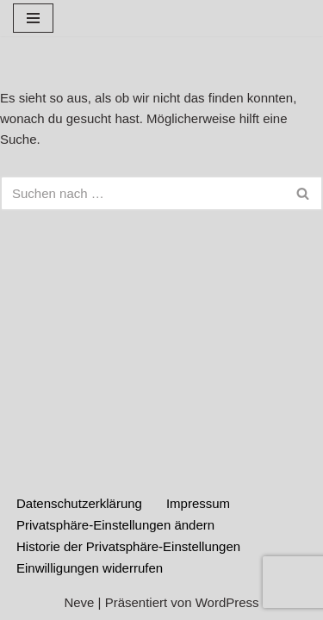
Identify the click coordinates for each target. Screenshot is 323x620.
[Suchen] (142, 193)
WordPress (227, 602)
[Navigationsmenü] (33, 18)
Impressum (198, 503)
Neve (79, 602)
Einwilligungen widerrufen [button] (89, 568)
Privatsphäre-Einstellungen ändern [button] (115, 525)
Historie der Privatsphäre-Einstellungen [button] (128, 546)
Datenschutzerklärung (79, 503)
